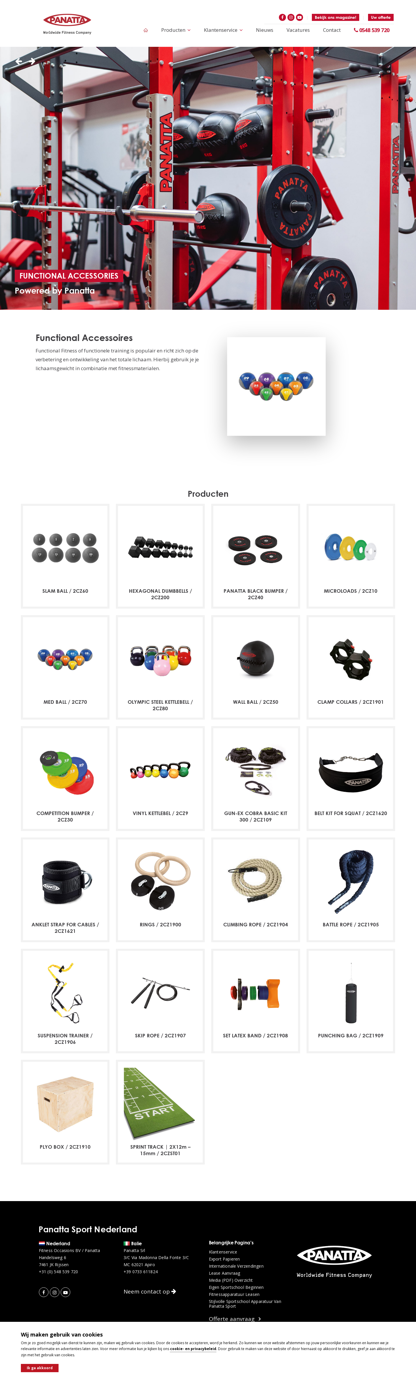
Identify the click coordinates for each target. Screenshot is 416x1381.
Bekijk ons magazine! (335, 17)
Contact (332, 30)
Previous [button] (18, 61)
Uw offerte (381, 17)
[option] (208, 178)
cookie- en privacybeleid (193, 1348)
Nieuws (264, 30)
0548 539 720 (372, 30)
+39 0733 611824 (141, 1271)
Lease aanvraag (224, 1273)
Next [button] (32, 61)
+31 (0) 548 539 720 (58, 1271)
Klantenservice (223, 30)
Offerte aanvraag (235, 1319)
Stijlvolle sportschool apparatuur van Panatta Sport (245, 1304)
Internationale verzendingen (236, 1266)
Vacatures (298, 30)
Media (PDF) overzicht (231, 1280)
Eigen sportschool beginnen (236, 1287)
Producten (176, 30)
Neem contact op (150, 1291)
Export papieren (224, 1259)
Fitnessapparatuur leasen (234, 1294)
